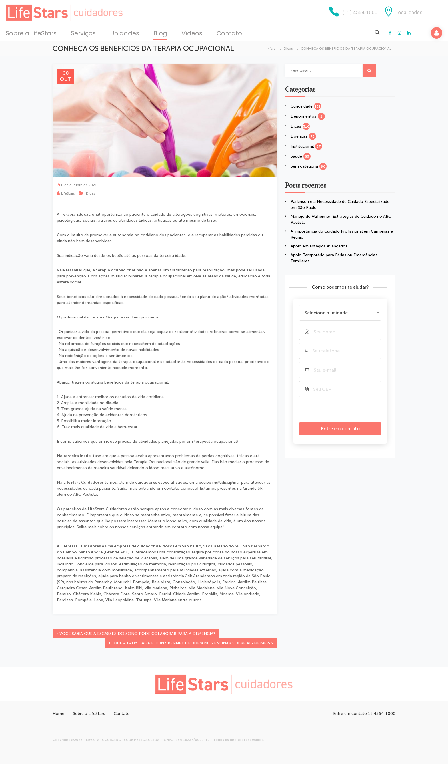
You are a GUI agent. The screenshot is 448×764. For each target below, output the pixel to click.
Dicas (288, 49)
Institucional (302, 146)
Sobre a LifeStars (31, 33)
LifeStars (68, 193)
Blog (160, 33)
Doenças (299, 136)
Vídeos (191, 33)
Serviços (83, 33)
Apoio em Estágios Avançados (319, 246)
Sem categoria (304, 166)
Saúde (296, 156)
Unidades (124, 33)
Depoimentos (303, 116)
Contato (229, 33)
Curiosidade (302, 106)
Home (58, 713)
